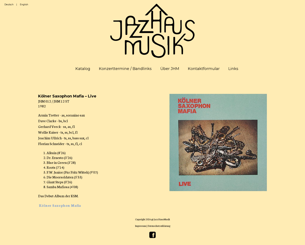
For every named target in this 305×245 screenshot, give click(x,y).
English (24, 4)
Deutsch (9, 4)
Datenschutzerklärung (159, 225)
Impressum (140, 225)
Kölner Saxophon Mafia (60, 205)
